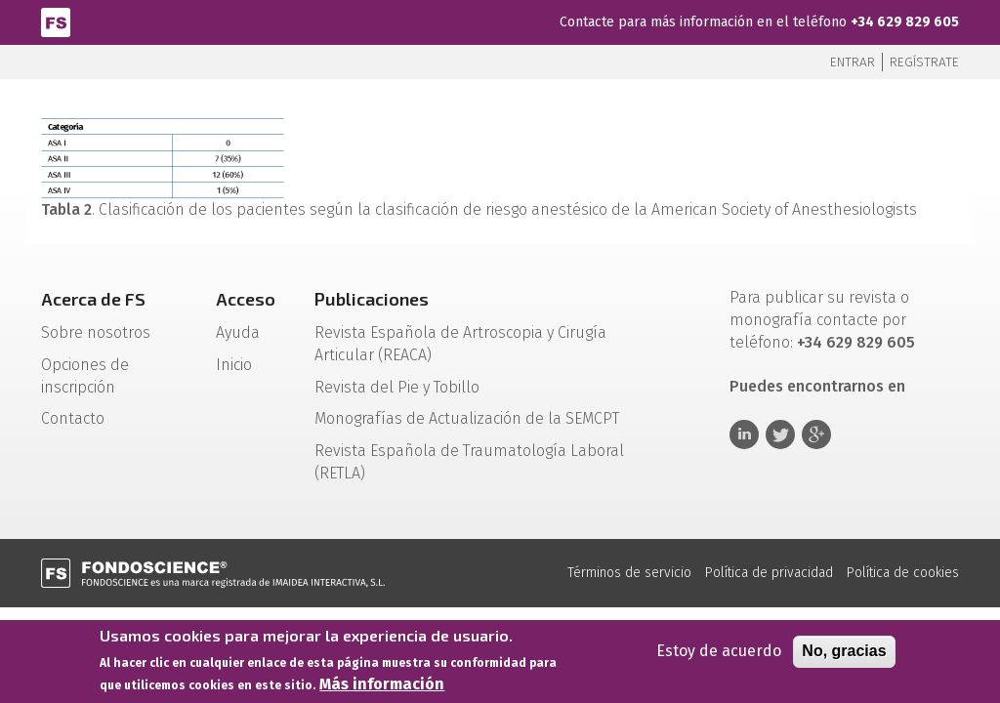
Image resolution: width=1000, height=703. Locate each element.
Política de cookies (903, 572)
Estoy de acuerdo (718, 654)
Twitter (780, 434)
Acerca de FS (93, 299)
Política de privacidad (769, 572)
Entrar (852, 62)
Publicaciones (371, 299)
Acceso (245, 299)
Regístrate (924, 62)
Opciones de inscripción (85, 375)
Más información (381, 688)
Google (816, 434)
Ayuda (238, 332)
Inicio (234, 364)
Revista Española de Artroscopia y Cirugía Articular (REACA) (460, 343)
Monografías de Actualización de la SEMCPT (466, 418)
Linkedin (744, 434)
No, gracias (844, 654)
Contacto (72, 418)
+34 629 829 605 (905, 22)
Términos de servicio (629, 572)
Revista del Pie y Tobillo (396, 387)
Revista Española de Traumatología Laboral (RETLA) (469, 461)
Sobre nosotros (95, 332)
